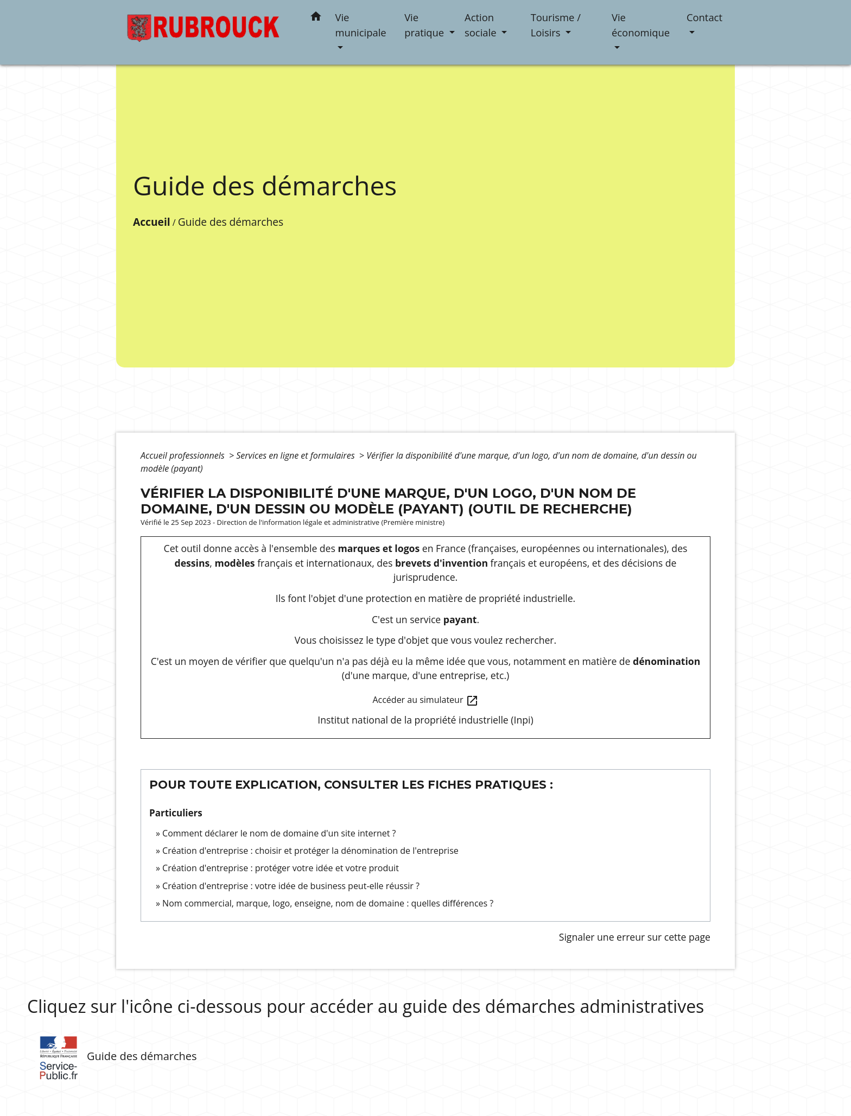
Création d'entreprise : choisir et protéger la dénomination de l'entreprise (310, 851)
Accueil (151, 221)
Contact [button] (704, 17)
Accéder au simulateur (425, 700)
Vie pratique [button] (425, 24)
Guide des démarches (230, 221)
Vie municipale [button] (360, 24)
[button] (316, 18)
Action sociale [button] (482, 24)
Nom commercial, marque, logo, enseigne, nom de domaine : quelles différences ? (327, 903)
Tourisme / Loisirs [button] (556, 24)
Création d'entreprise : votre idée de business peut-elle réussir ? (291, 886)
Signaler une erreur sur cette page (634, 936)
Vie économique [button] (641, 24)
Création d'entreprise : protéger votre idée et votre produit (280, 868)
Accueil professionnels (184, 455)
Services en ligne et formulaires (296, 455)
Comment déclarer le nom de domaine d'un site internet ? (279, 833)
